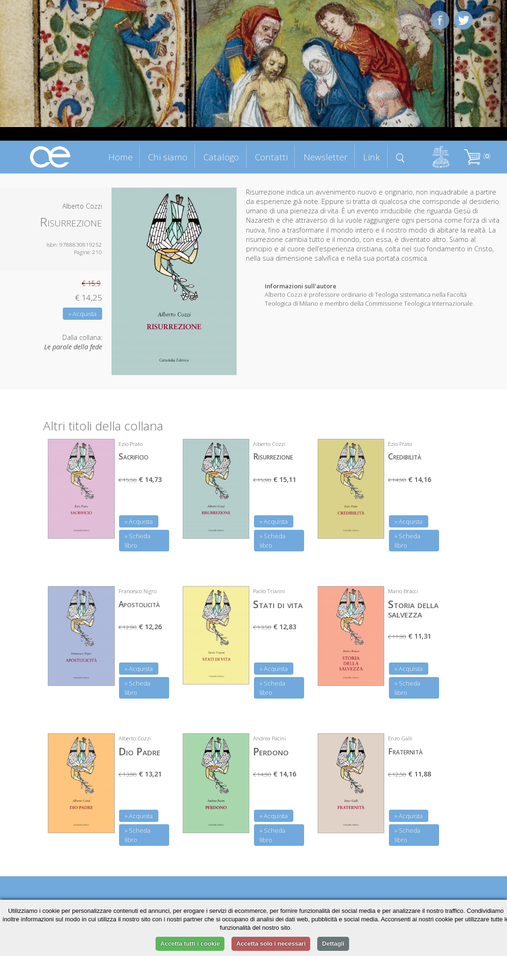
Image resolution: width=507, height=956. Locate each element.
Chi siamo (167, 157)
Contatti (271, 157)
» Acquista (82, 313)
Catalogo (221, 157)
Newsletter (326, 157)
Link (371, 157)
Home (120, 157)
